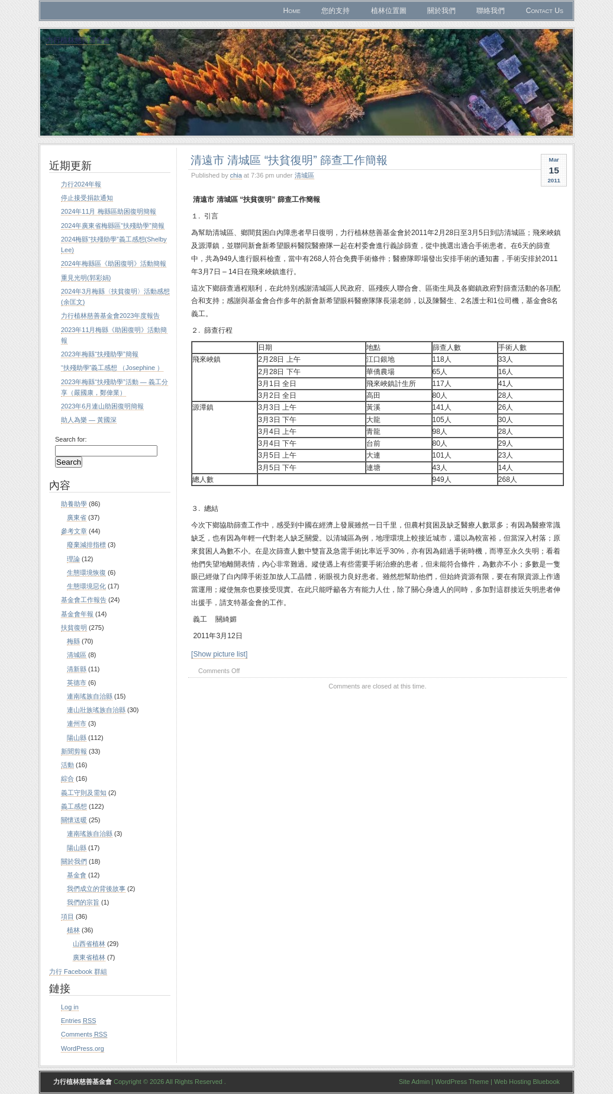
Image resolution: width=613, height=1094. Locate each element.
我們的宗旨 (83, 902)
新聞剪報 (74, 751)
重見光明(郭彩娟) (86, 277)
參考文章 (74, 531)
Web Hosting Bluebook (527, 1081)
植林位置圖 (388, 11)
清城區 (304, 175)
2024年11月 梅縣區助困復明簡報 (108, 211)
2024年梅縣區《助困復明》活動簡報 (113, 263)
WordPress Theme (462, 1081)
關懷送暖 (74, 819)
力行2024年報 (81, 184)
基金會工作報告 (84, 599)
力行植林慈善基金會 (78, 40)
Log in (70, 1007)
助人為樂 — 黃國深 (89, 419)
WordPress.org (82, 1048)
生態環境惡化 (86, 586)
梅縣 (73, 641)
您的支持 (335, 11)
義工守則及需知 (84, 792)
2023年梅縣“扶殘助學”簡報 (99, 354)
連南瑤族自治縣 (89, 696)
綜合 (67, 778)
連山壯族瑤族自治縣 (96, 709)
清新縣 (76, 669)
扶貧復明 (74, 627)
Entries (78, 1020)
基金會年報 (77, 613)
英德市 (76, 682)
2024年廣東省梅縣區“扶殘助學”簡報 (112, 225)
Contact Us (544, 11)
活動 (67, 764)
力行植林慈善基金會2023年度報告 (110, 315)
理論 (73, 558)
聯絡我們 (490, 11)
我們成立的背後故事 (96, 888)
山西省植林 (89, 943)
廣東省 (76, 517)
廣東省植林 (89, 957)
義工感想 (74, 806)
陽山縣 (76, 737)
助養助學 (74, 503)
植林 (73, 930)
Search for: (71, 439)
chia (236, 175)
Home (291, 11)
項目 (67, 916)
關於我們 (441, 11)
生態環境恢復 (86, 572)
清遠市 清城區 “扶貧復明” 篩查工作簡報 (289, 159)
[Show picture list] (219, 654)
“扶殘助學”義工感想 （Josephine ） (112, 367)
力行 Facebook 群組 (78, 971)
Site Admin (414, 1081)
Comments (84, 1034)
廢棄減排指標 (86, 544)
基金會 (76, 875)
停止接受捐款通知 (87, 197)
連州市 (76, 723)
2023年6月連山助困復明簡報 (102, 406)
